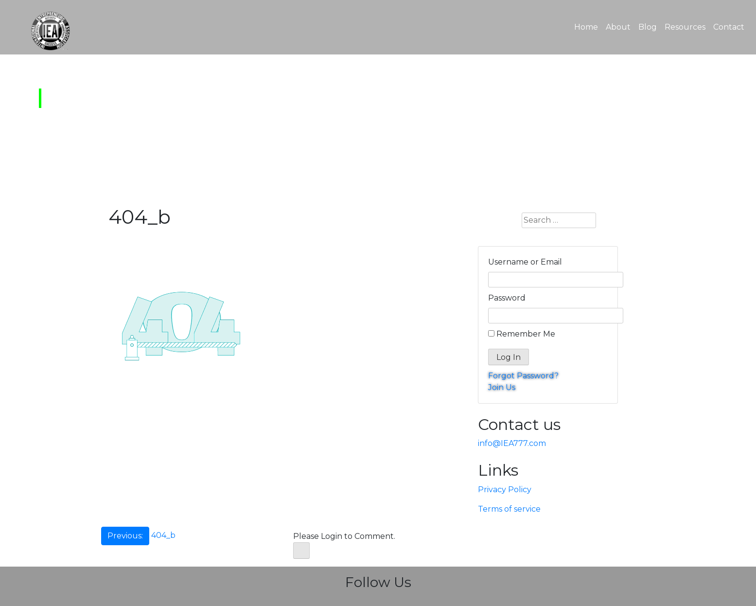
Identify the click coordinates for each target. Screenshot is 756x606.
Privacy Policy (504, 489)
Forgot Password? (523, 375)
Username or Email (525, 262)
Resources (685, 27)
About (618, 27)
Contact (728, 27)
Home (588, 26)
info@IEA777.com (512, 443)
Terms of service (509, 509)
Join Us (501, 387)
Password (507, 298)
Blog (647, 27)
